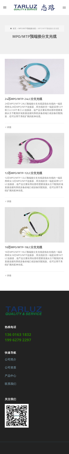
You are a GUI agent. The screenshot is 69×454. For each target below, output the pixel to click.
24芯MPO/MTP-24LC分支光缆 (23, 99)
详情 (9, 127)
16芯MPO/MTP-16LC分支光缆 (23, 247)
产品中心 (10, 375)
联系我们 (10, 384)
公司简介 (10, 359)
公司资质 (10, 367)
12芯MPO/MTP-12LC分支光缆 (23, 173)
